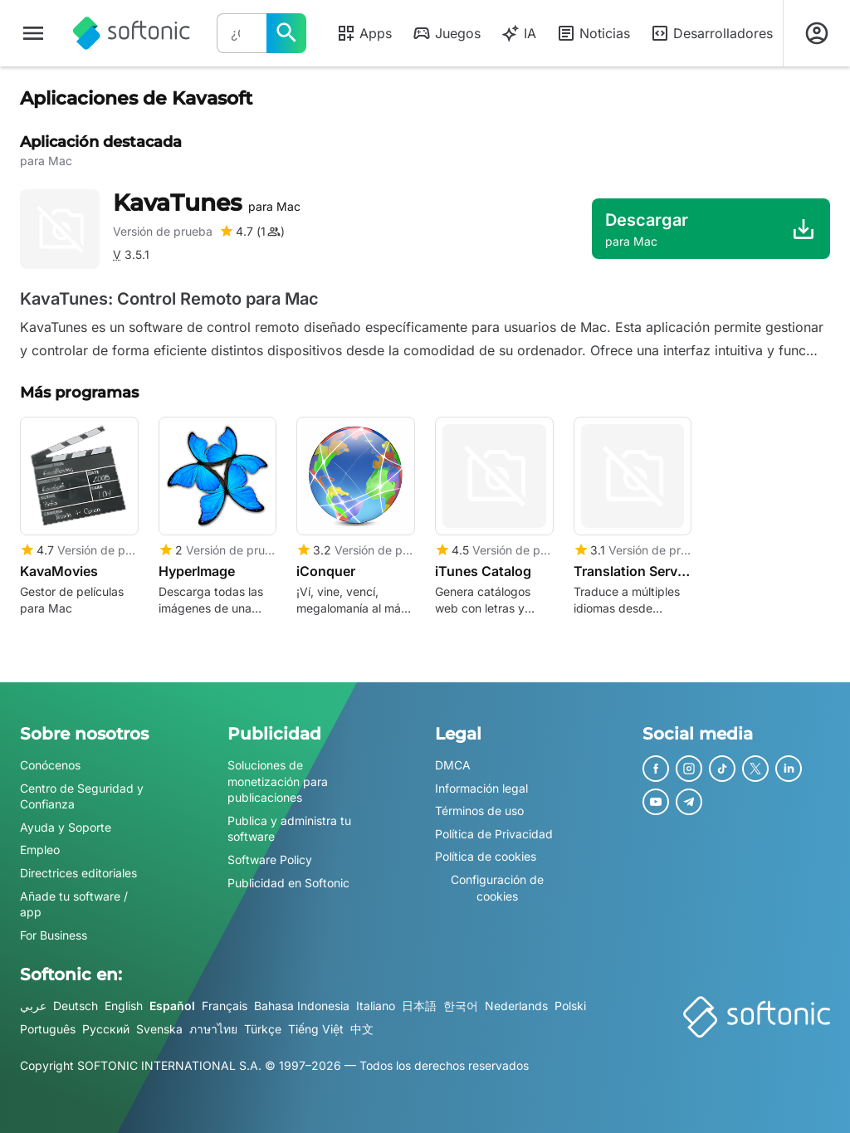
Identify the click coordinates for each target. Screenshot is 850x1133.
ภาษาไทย (213, 1029)
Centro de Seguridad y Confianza (82, 796)
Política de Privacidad (494, 834)
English (124, 1006)
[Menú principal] (33, 33)
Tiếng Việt (316, 1029)
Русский (105, 1029)
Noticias (593, 33)
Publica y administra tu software (289, 828)
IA (518, 33)
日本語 (419, 1006)
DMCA (453, 765)
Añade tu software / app (74, 904)
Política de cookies (485, 857)
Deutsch (75, 1006)
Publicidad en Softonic (288, 883)
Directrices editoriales (78, 873)
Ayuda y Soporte (65, 827)
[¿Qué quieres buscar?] (286, 33)
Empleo (40, 850)
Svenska (159, 1029)
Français (224, 1006)
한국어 (460, 1006)
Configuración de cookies (497, 887)
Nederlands (516, 1006)
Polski (570, 1006)
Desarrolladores (711, 33)
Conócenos (50, 765)
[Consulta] (241, 33)
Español (172, 1006)
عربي (33, 1006)
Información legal (481, 788)
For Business (53, 935)
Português (48, 1029)
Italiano (375, 1006)
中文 (362, 1029)
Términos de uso (479, 810)
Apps (364, 33)
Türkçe (262, 1029)
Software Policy (269, 859)
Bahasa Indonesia (301, 1006)
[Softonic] (131, 33)
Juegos (446, 33)
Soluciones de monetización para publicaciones (277, 781)
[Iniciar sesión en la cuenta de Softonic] (817, 33)
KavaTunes (206, 202)
